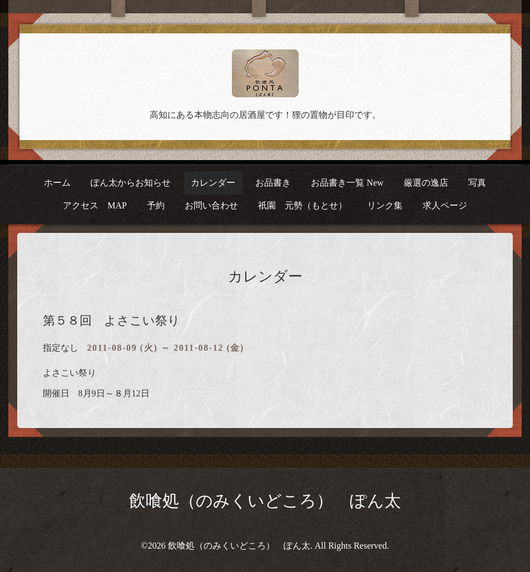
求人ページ (445, 205)
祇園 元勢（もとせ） (302, 205)
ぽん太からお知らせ (131, 182)
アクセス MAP (95, 205)
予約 (156, 205)
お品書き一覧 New (347, 182)
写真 (477, 182)
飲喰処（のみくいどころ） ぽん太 (265, 500)
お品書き (273, 182)
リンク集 (385, 205)
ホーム (57, 182)
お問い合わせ (211, 205)
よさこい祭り (69, 372)
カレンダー (213, 182)
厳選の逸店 (426, 182)
